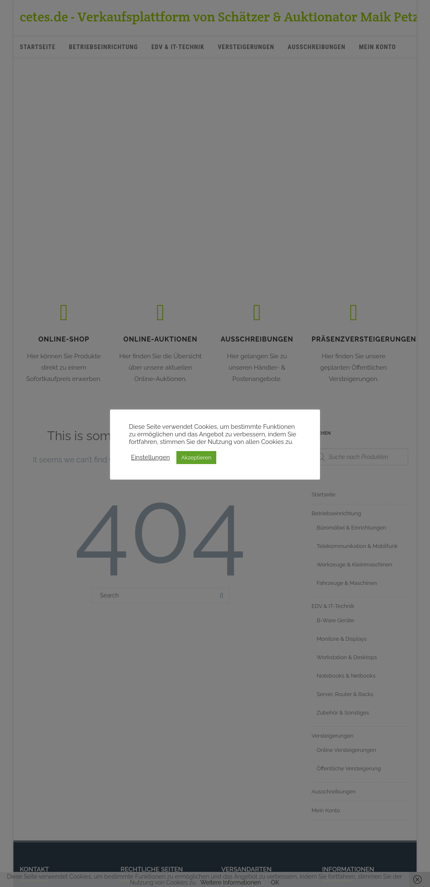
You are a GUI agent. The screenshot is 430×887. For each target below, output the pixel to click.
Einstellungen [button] (150, 457)
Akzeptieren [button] (196, 457)
